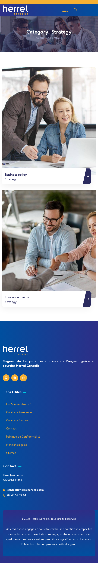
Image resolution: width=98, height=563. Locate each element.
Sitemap (11, 453)
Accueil (41, 38)
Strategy (11, 179)
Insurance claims (17, 297)
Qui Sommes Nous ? (18, 404)
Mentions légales (16, 444)
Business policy (16, 175)
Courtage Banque (17, 420)
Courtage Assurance (19, 412)
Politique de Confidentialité (23, 436)
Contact (11, 428)
